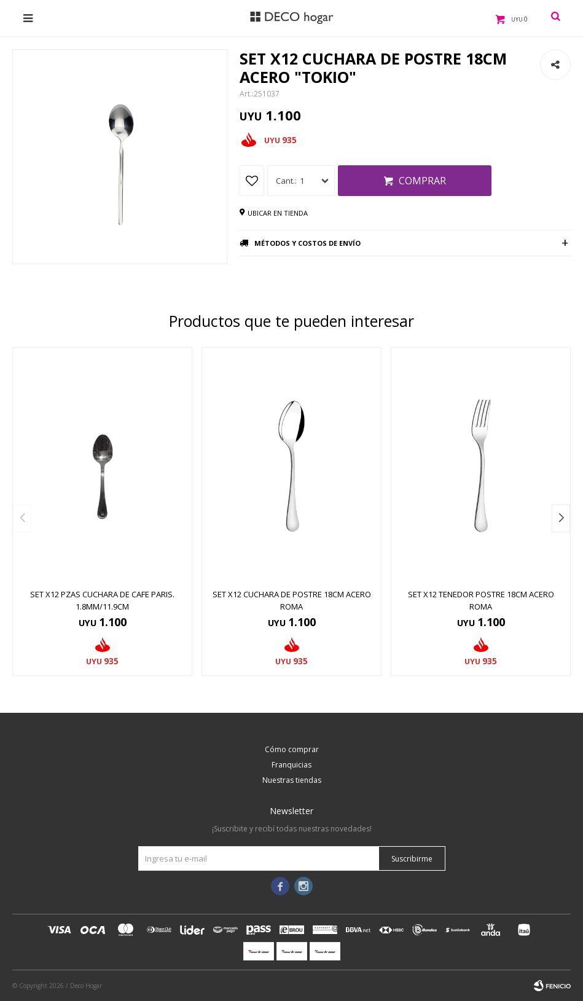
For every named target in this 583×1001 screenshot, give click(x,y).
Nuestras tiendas (291, 780)
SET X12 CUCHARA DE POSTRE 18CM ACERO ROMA (292, 600)
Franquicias (291, 765)
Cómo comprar (292, 749)
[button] (561, 518)
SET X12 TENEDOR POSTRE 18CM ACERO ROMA (481, 600)
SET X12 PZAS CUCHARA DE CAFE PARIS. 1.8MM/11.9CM (102, 600)
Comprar (422, 180)
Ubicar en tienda (278, 213)
